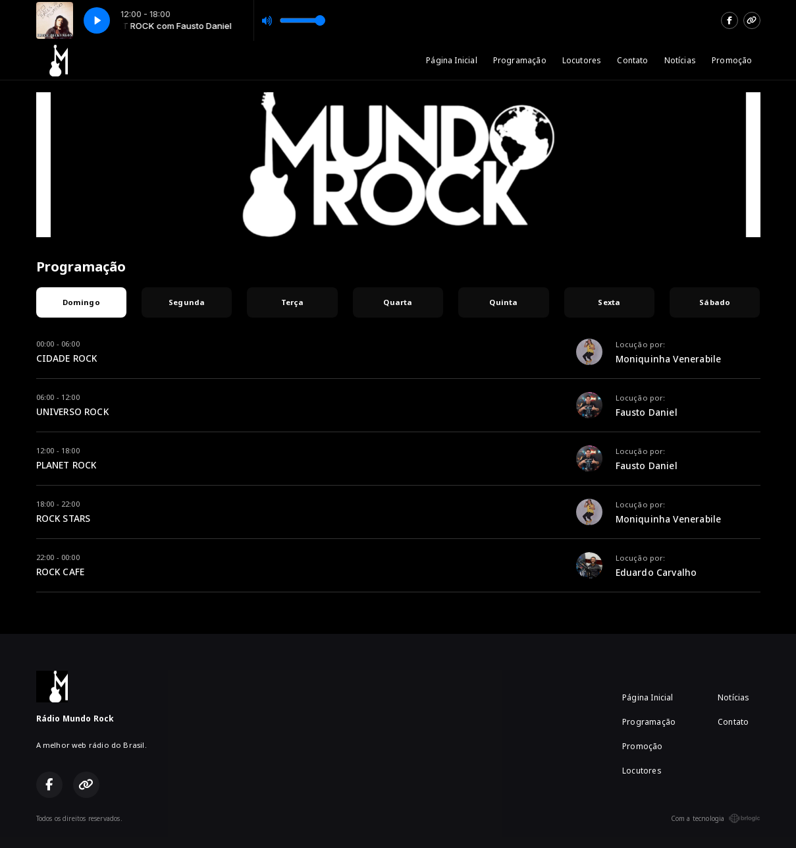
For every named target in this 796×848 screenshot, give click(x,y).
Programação (519, 60)
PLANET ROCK (66, 465)
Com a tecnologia (715, 818)
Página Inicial (451, 60)
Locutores (582, 60)
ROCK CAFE (60, 571)
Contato (632, 60)
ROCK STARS (63, 518)
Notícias (680, 60)
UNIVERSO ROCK (72, 411)
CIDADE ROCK (66, 358)
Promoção (732, 60)
